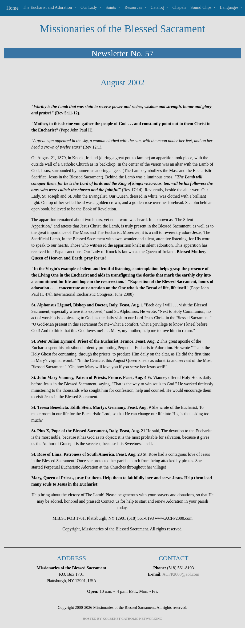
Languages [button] (229, 7)
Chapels (179, 7)
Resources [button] (133, 7)
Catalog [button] (158, 7)
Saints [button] (111, 7)
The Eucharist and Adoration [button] (48, 7)
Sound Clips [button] (201, 7)
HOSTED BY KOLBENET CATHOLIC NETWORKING (122, 619)
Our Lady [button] (89, 7)
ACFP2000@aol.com (180, 574)
